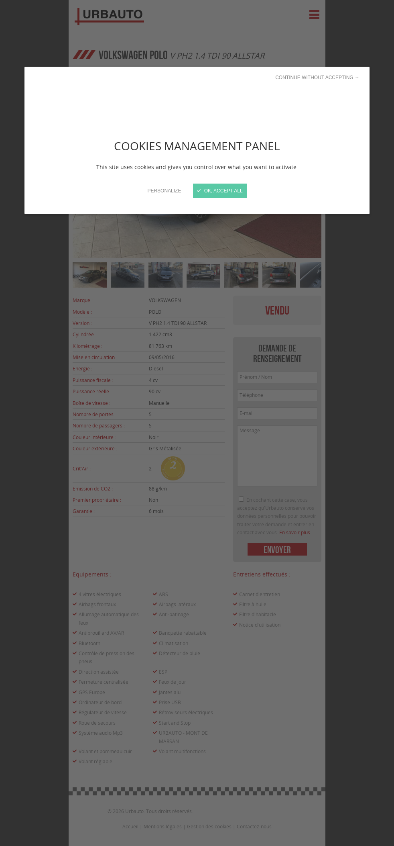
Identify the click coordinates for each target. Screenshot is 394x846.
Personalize (164, 191)
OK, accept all (219, 191)
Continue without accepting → (317, 77)
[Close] (197, 423)
